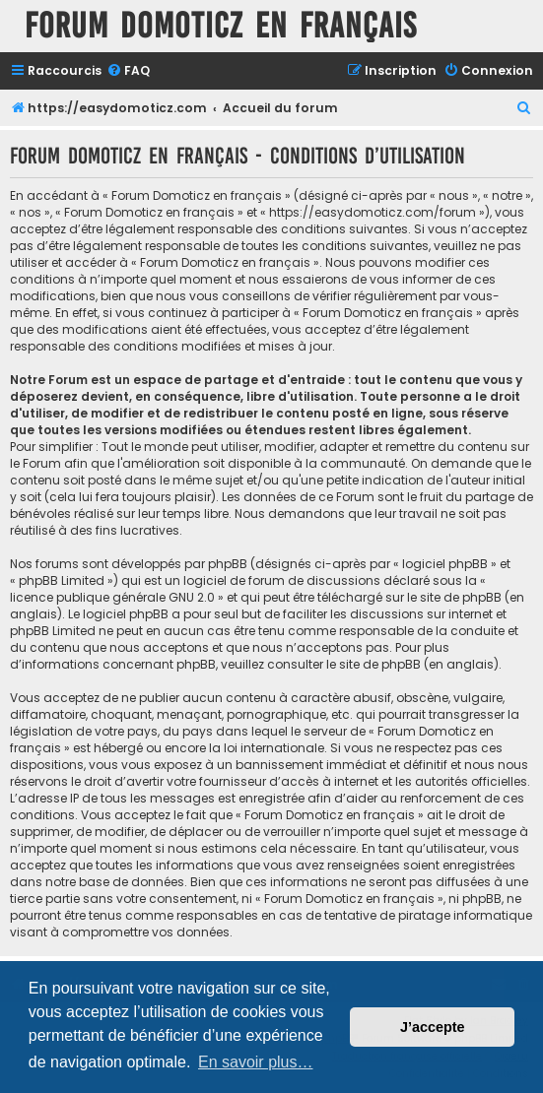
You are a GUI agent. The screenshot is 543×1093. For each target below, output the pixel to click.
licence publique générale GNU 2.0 (112, 597)
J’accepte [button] (432, 1027)
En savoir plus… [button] (255, 1062)
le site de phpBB (454, 597)
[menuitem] (128, 71)
